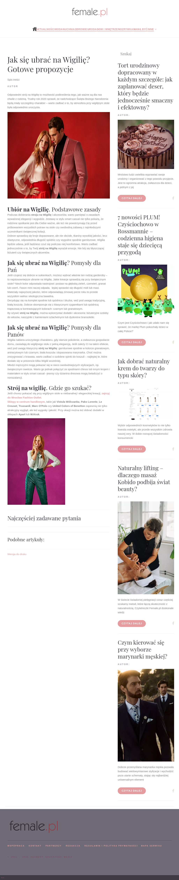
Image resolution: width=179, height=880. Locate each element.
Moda (59, 29)
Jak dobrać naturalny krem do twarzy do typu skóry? (144, 368)
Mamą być (140, 29)
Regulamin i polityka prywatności (111, 846)
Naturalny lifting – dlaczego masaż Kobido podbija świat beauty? (144, 478)
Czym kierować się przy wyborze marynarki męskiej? (142, 649)
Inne (151, 29)
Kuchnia (69, 29)
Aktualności (45, 29)
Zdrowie (81, 29)
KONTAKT (35, 846)
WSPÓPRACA (16, 846)
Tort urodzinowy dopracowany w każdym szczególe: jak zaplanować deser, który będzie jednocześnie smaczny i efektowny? (145, 86)
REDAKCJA (73, 846)
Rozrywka (125, 29)
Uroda (92, 29)
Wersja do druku (17, 554)
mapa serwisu (151, 846)
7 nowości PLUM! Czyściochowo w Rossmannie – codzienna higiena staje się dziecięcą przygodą (140, 234)
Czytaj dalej (132, 198)
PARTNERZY (54, 846)
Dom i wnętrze (107, 29)
